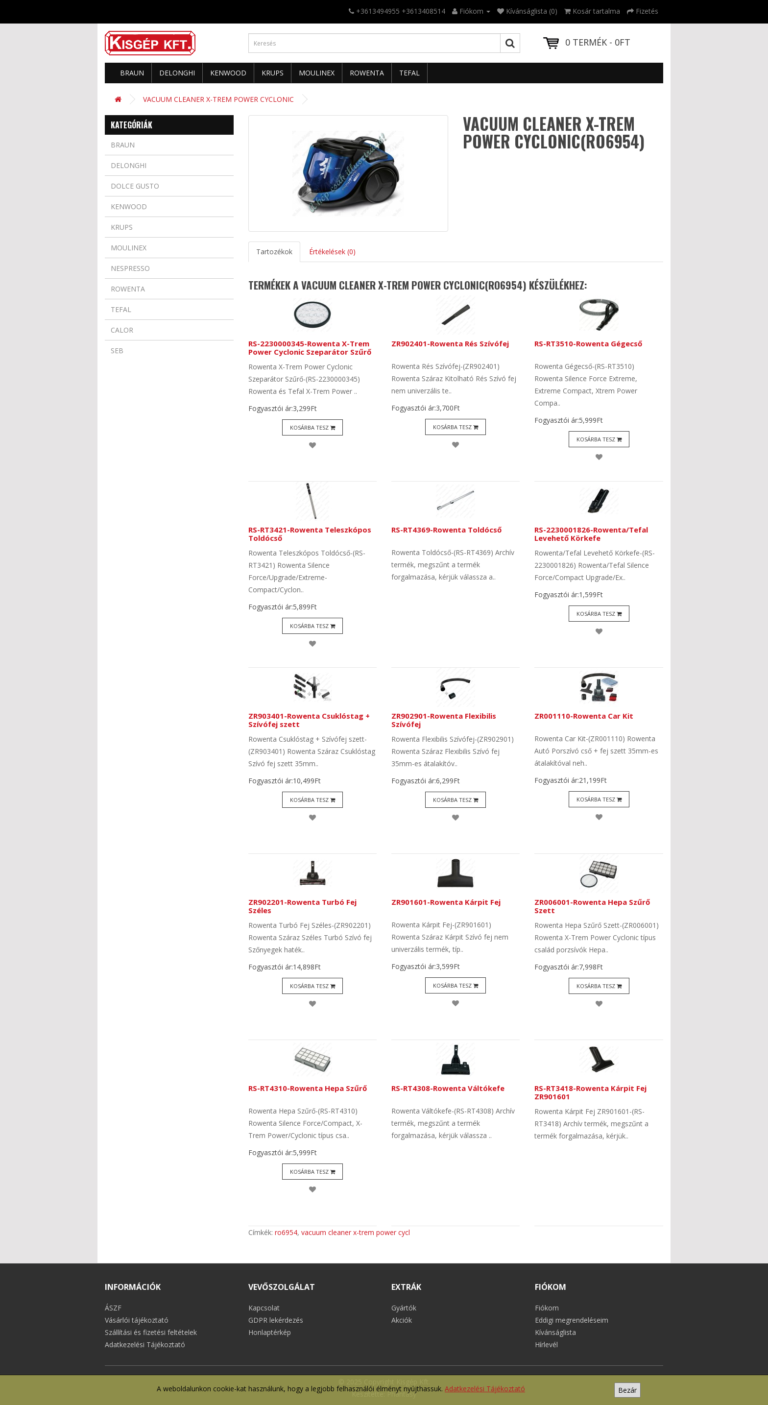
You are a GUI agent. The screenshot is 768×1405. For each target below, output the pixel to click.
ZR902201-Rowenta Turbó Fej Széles (302, 906)
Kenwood (228, 72)
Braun (132, 72)
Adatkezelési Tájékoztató (485, 1388)
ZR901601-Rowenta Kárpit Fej (446, 902)
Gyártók (403, 1307)
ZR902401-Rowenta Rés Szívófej (450, 343)
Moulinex (317, 72)
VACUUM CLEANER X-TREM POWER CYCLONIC (218, 99)
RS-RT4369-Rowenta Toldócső (446, 529)
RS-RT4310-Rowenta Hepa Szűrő (307, 1088)
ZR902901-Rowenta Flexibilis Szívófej (443, 720)
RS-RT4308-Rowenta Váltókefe (447, 1088)
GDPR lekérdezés (275, 1320)
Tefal (409, 72)
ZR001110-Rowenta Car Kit (583, 716)
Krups (273, 72)
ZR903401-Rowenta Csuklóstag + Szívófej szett (309, 720)
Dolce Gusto (135, 186)
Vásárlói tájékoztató (136, 1320)
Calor (122, 330)
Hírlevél (546, 1344)
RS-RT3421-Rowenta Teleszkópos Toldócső (309, 534)
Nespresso (130, 268)
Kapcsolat (264, 1307)
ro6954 (286, 1232)
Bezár (627, 1390)
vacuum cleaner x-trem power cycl (355, 1232)
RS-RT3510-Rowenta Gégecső (588, 343)
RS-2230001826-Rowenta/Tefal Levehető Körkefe (591, 534)
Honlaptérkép (269, 1332)
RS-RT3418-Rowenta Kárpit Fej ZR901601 (590, 1092)
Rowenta (367, 72)
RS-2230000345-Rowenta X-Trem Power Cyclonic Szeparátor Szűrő (309, 348)
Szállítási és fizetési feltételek (151, 1332)
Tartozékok (274, 251)
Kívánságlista (555, 1332)
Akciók (401, 1320)
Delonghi (177, 72)
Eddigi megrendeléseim (571, 1320)
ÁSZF (113, 1307)
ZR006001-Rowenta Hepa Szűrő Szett (592, 906)
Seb (117, 350)
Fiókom (547, 1307)
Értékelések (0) (332, 251)
